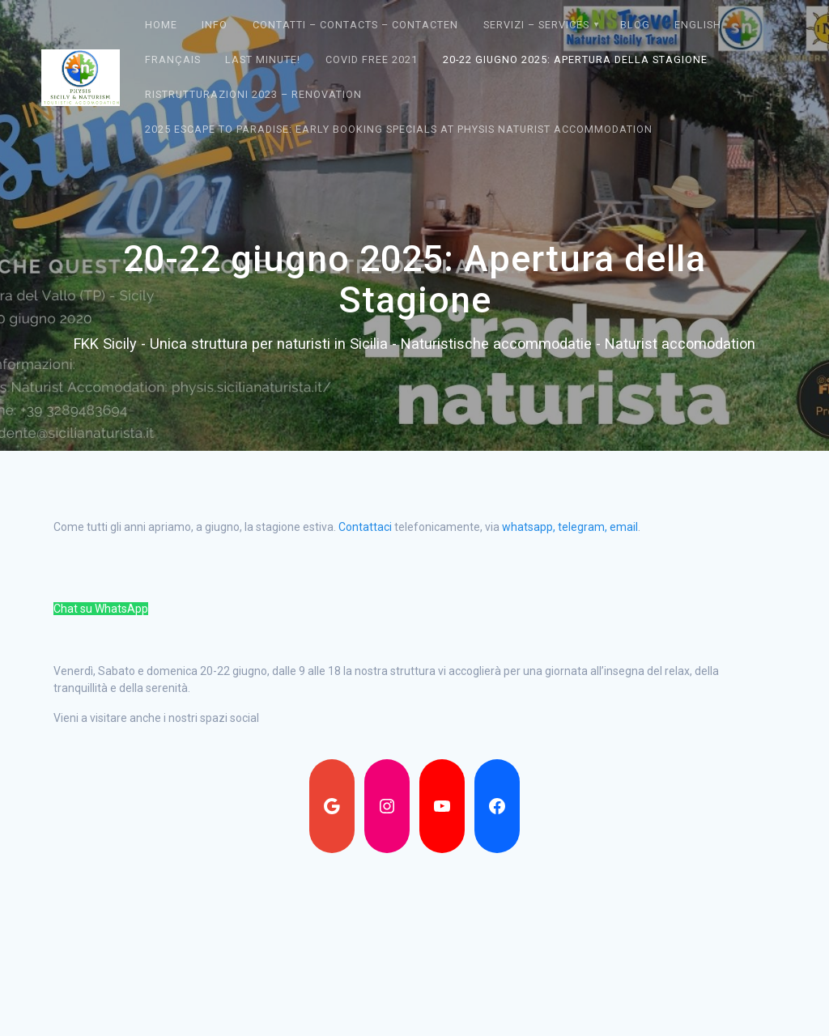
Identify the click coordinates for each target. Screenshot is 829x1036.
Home (161, 25)
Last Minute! (262, 59)
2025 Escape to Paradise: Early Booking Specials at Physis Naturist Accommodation (399, 129)
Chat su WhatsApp (100, 608)
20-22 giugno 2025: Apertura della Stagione (575, 59)
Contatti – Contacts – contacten (355, 25)
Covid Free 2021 (371, 59)
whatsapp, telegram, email (570, 526)
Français (173, 59)
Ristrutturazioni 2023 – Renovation (253, 94)
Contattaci (365, 526)
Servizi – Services (536, 25)
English (697, 25)
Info (214, 25)
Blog (635, 25)
